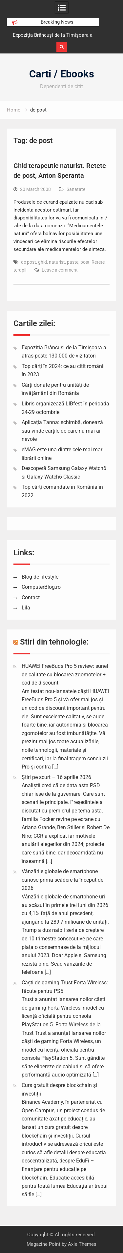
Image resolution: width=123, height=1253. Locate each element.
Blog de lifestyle (40, 577)
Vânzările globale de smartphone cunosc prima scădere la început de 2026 (62, 879)
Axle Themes (82, 1244)
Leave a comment (60, 270)
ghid (42, 262)
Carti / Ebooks (61, 74)
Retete (98, 262)
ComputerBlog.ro (41, 587)
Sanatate (76, 189)
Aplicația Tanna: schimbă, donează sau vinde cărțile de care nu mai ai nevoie (62, 430)
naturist (57, 262)
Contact (31, 597)
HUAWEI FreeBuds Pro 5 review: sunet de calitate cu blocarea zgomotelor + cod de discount (65, 674)
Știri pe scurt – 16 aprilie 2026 (56, 777)
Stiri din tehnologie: (54, 642)
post (85, 262)
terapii (19, 270)
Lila (26, 608)
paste (72, 262)
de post (28, 262)
